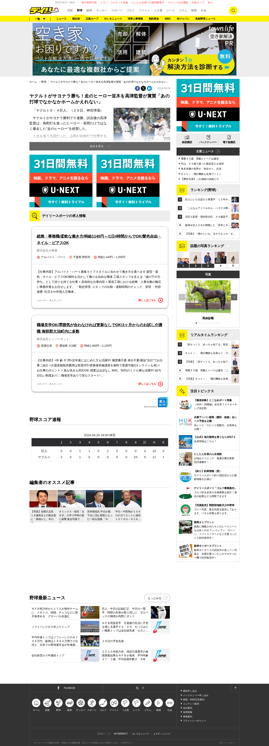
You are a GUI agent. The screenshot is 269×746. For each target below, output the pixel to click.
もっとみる (154, 598)
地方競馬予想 (89, 2)
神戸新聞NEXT (121, 734)
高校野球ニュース (205, 18)
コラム (183, 10)
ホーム (33, 81)
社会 (203, 10)
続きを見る (97, 146)
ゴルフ (131, 10)
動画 (194, 10)
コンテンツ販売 (191, 703)
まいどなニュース (140, 734)
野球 (79, 10)
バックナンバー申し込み (195, 695)
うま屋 (158, 10)
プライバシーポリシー (194, 720)
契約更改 (154, 18)
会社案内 (187, 708)
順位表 (76, 18)
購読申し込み (190, 691)
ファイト (144, 10)
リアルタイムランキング (208, 335)
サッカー (101, 10)
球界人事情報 (135, 18)
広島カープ (198, 2)
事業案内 (187, 716)
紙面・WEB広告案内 (193, 699)
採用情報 (187, 712)
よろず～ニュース (161, 734)
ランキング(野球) (203, 190)
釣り (210, 2)
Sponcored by (156, 402)
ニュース (61, 18)
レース (170, 10)
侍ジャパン (183, 18)
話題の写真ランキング (207, 246)
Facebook (69, 687)
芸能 (70, 10)
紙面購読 (187, 142)
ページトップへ (235, 688)
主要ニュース (205, 151)
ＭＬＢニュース (113, 18)
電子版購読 (229, 142)
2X (135, 457)
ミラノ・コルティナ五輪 (114, 2)
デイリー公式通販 (178, 2)
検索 (233, 10)
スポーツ (116, 10)
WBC (168, 18)
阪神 (89, 10)
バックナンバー (208, 142)
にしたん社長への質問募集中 (148, 2)
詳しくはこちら (150, 300)
